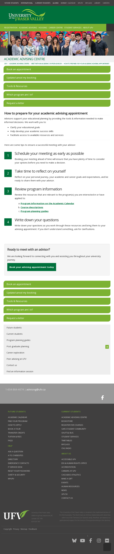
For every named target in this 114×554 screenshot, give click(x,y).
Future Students (12, 3)
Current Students (42, 3)
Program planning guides (35, 211)
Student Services (72, 27)
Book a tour (14, 428)
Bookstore (67, 421)
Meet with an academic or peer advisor (46, 63)
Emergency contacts (18, 463)
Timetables (66, 440)
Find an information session (20, 371)
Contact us (12, 365)
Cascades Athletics (71, 474)
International (27, 3)
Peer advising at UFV (16, 358)
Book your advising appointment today (32, 267)
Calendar (71, 3)
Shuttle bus (67, 432)
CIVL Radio (66, 448)
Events (64, 482)
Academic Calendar (17, 417)
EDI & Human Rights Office (74, 463)
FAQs (10, 440)
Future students (14, 327)
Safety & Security (16, 474)
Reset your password (19, 471)
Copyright (8, 529)
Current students (15, 333)
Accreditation (68, 467)
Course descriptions (32, 207)
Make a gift (66, 478)
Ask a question (15, 451)
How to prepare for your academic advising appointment (86, 63)
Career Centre (56, 27)
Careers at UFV (68, 471)
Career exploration (15, 352)
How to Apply (15, 425)
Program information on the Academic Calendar (47, 203)
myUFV (80, 3)
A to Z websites (15, 455)
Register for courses (72, 425)
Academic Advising (28, 27)
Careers (106, 3)
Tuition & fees (15, 436)
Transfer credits (16, 432)
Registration (10, 27)
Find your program (17, 421)
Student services (70, 436)
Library (97, 3)
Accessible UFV (68, 459)
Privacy (16, 529)
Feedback (33, 529)
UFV (5, 63)
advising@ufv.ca (36, 389)
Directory (13, 459)
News (64, 490)
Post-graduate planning (18, 346)
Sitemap (23, 529)
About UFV (88, 27)
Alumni (55, 3)
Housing (43, 27)
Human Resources (70, 486)
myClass (88, 3)
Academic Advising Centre (19, 63)
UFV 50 (64, 494)
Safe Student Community (73, 428)
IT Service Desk (15, 467)
